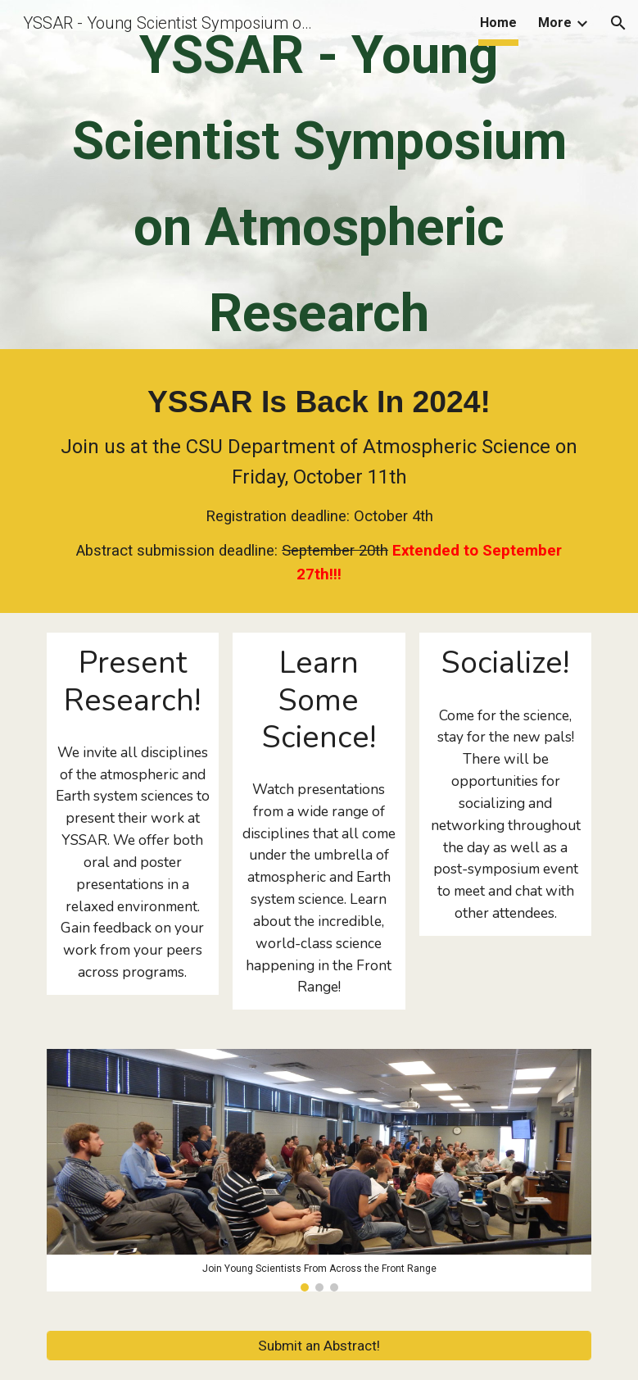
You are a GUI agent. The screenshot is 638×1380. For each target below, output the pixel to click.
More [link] (555, 22)
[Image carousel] (319, 1170)
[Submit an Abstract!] (319, 1345)
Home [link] (498, 22)
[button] (618, 23)
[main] (319, 178)
